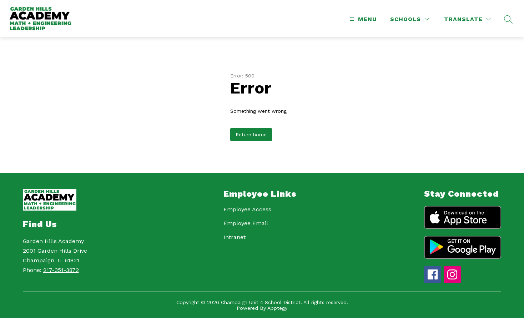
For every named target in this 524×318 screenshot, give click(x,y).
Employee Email (245, 223)
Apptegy (277, 308)
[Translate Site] (467, 19)
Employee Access (247, 209)
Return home (251, 134)
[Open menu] (362, 19)
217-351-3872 (61, 270)
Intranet (234, 237)
